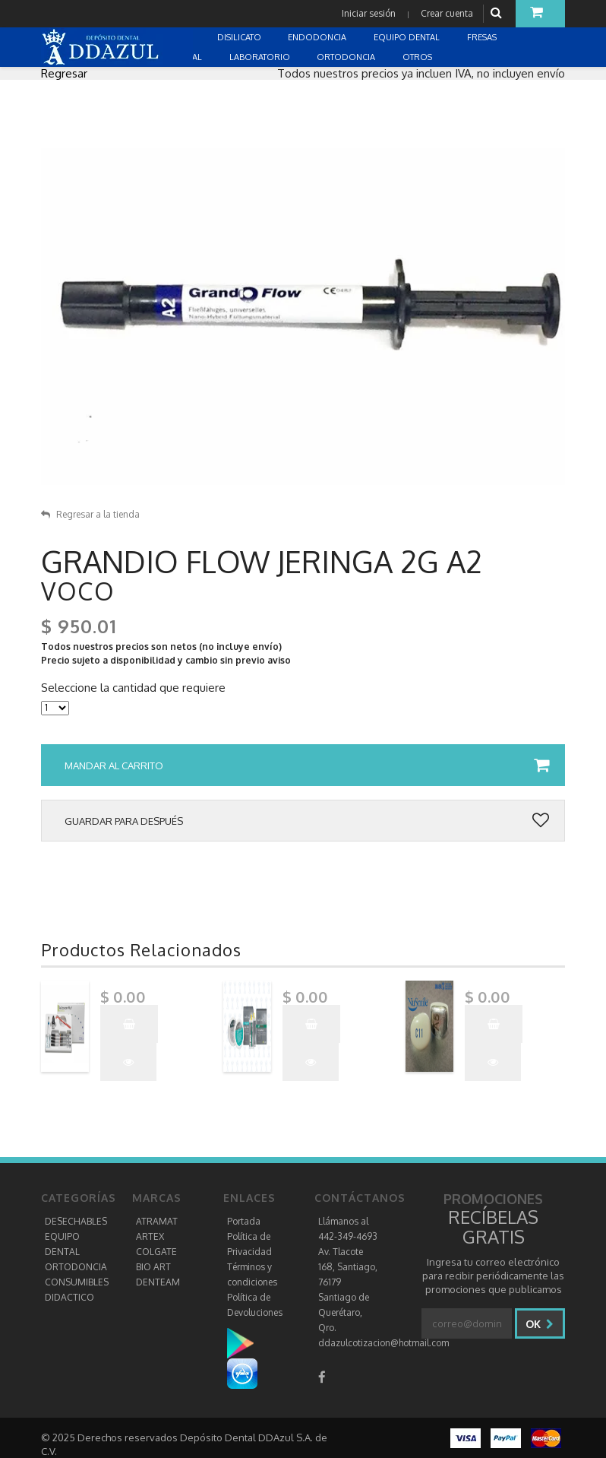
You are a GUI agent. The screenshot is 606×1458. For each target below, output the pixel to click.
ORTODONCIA (76, 1267)
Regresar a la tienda (90, 514)
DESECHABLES (76, 1221)
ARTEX (150, 1236)
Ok (540, 1323)
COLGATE (156, 1251)
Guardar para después (307, 821)
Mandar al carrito (307, 765)
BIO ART (153, 1267)
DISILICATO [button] (240, 37)
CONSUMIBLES (77, 1282)
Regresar (64, 73)
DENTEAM (158, 1282)
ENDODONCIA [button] (318, 37)
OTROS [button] (418, 57)
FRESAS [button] (483, 37)
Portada (243, 1221)
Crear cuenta (447, 13)
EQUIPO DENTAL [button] (408, 37)
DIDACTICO (69, 1297)
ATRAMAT (157, 1221)
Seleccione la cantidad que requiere (133, 688)
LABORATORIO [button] (260, 57)
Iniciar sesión (369, 13)
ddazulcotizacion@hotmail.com (383, 1343)
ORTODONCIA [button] (347, 57)
